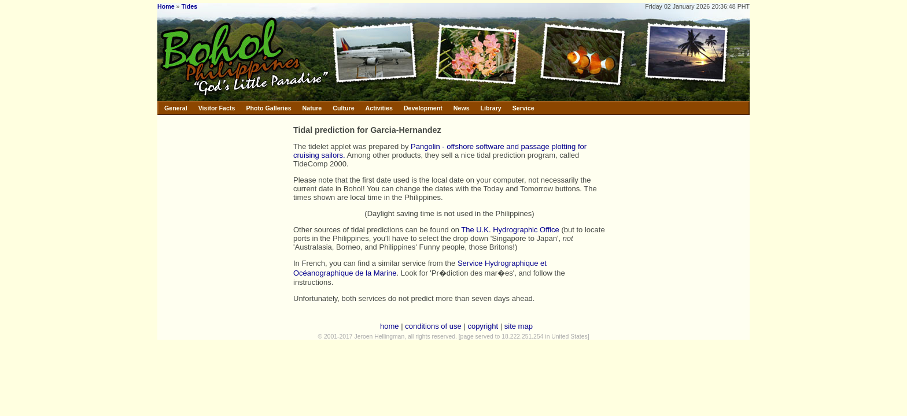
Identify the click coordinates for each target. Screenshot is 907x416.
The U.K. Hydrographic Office (510, 229)
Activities (379, 108)
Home (166, 6)
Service (523, 108)
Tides (189, 6)
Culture (343, 108)
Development (423, 108)
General (175, 108)
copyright (482, 326)
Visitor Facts (216, 108)
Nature (312, 108)
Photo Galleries (268, 108)
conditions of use (433, 326)
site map (518, 326)
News (462, 108)
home (389, 326)
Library (491, 108)
